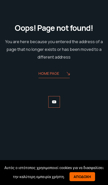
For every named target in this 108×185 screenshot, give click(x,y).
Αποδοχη (82, 176)
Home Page (54, 74)
